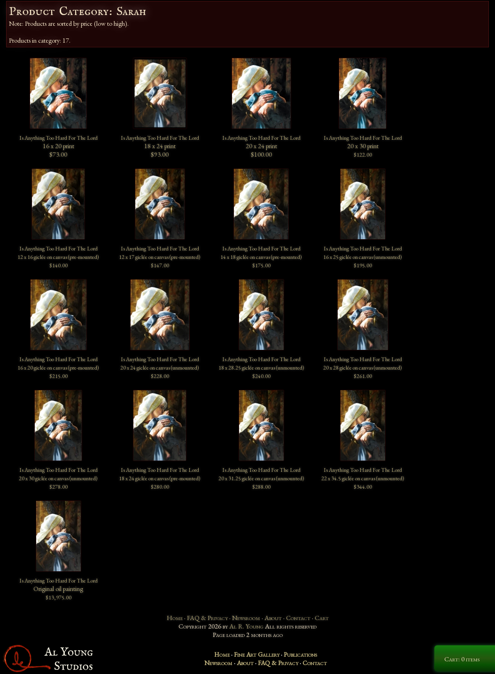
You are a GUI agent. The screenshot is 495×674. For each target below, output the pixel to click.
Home (175, 617)
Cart (322, 617)
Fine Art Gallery (256, 654)
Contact (298, 617)
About (273, 617)
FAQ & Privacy (207, 617)
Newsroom (246, 617)
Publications (300, 654)
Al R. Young (246, 626)
